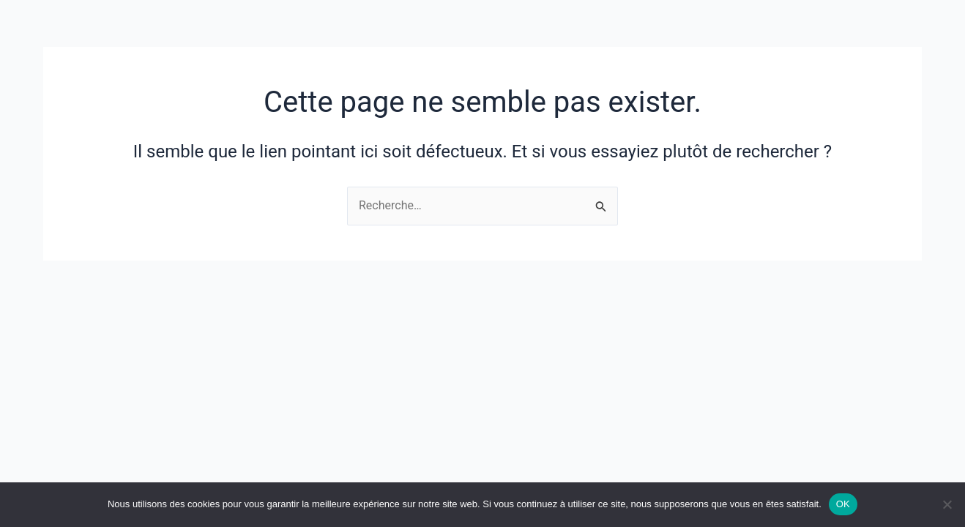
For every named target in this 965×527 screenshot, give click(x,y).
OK (843, 503)
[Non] (946, 504)
